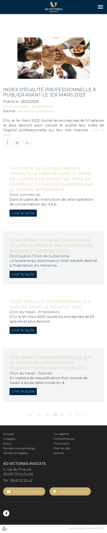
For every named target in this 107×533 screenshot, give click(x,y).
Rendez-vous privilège (19, 448)
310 (55, 414)
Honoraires (62, 443)
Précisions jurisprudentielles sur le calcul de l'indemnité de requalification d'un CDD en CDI (51, 362)
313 (77, 414)
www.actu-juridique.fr (36, 111)
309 (47, 414)
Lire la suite (23, 213)
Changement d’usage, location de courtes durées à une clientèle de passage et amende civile (51, 245)
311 (61, 414)
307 (30, 414)
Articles (59, 453)
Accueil (8, 434)
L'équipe (9, 439)
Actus (7, 443)
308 (39, 414)
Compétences (64, 439)
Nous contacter (27, 492)
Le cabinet (61, 434)
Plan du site (62, 448)
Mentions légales (15, 453)
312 (69, 414)
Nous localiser (73, 492)
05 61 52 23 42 (21, 481)
